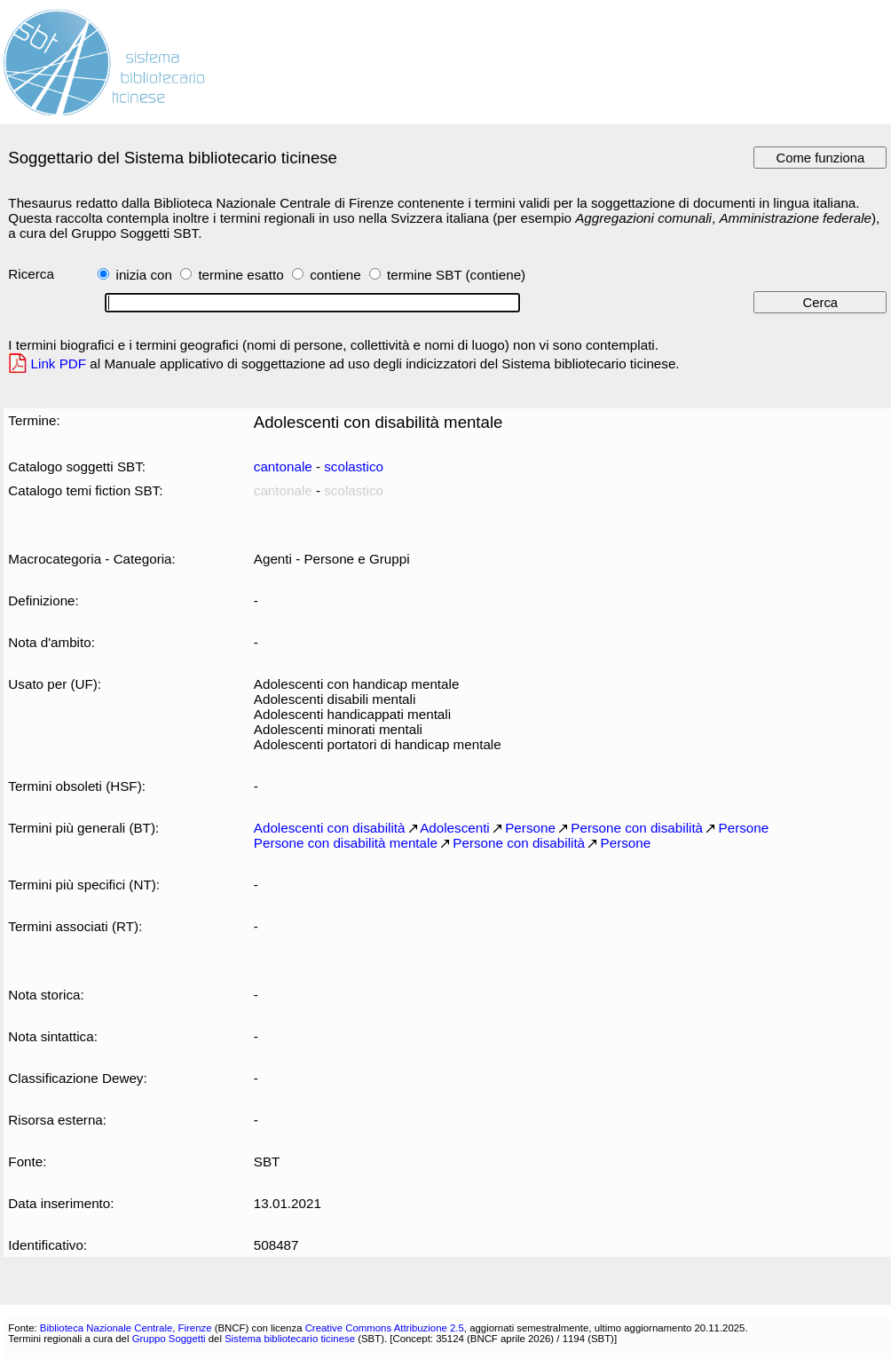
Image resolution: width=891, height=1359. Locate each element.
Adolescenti (455, 827)
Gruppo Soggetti (169, 1338)
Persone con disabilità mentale (346, 842)
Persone (530, 827)
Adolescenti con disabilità (330, 827)
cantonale (283, 466)
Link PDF (59, 363)
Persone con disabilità (637, 827)
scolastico (353, 466)
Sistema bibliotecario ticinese (290, 1338)
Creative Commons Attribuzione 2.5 (384, 1328)
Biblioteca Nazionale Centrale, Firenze (126, 1328)
